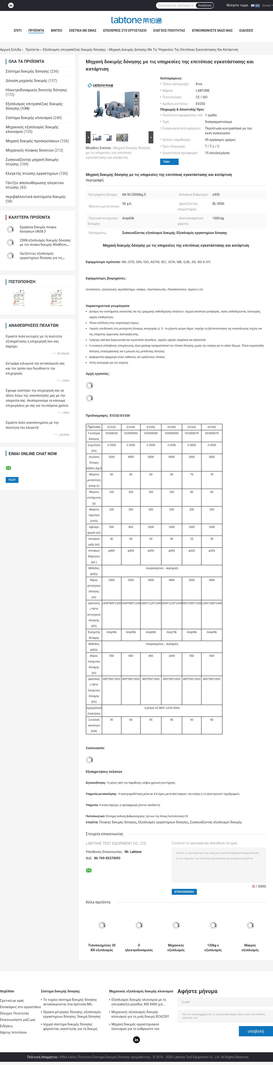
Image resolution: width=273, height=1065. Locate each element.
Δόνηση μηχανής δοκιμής (27, 81)
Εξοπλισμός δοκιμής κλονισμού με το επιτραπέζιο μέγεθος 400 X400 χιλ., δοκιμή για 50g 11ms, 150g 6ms (138, 1002)
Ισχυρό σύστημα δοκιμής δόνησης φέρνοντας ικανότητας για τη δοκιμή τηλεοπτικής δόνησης (70, 1027)
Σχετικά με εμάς (82, 30)
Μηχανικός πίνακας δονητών (30, 150)
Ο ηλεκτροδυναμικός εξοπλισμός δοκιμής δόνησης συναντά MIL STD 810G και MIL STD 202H (139, 947)
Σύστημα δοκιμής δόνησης (27, 71)
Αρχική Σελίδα (10, 49)
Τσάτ (166, 161)
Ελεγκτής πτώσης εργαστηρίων (32, 173)
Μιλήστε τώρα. (238, 5)
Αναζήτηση (204, 5)
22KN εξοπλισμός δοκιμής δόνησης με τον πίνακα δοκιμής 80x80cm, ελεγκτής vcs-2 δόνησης (45, 244)
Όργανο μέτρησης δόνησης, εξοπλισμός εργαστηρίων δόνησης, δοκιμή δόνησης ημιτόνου (72, 1015)
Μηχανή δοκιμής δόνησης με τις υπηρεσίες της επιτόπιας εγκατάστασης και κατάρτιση (118, 152)
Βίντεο (56, 30)
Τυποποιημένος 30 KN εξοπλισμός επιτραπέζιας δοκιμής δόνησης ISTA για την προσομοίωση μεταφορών (101, 947)
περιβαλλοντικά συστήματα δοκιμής (36, 197)
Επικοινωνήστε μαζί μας (212, 30)
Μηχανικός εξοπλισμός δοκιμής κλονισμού (141, 991)
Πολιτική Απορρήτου (42, 1057)
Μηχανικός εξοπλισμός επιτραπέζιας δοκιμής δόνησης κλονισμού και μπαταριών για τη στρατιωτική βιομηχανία (176, 947)
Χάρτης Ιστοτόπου (13, 1032)
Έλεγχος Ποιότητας (169, 30)
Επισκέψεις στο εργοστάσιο (125, 30)
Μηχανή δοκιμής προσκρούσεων (32, 141)
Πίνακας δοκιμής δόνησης (117, 822)
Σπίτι (18, 30)
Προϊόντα (36, 30)
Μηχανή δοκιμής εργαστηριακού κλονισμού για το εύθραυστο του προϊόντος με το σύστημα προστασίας (139, 1027)
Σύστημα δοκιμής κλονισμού (29, 118)
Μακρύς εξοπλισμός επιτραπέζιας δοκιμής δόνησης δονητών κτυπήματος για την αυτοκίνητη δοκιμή (250, 947)
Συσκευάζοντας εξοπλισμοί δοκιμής (216, 822)
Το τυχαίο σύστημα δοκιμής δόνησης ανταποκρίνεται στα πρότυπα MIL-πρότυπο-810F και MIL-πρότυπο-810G (70, 1002)
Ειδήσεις (246, 30)
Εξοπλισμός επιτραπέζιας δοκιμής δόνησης (74, 49)
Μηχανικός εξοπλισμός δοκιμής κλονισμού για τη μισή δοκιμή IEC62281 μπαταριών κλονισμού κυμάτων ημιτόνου (141, 1015)
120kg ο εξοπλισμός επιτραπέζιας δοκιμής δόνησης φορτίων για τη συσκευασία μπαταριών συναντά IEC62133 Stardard (213, 947)
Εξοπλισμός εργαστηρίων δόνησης (163, 822)
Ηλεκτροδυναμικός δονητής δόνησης (36, 90)
